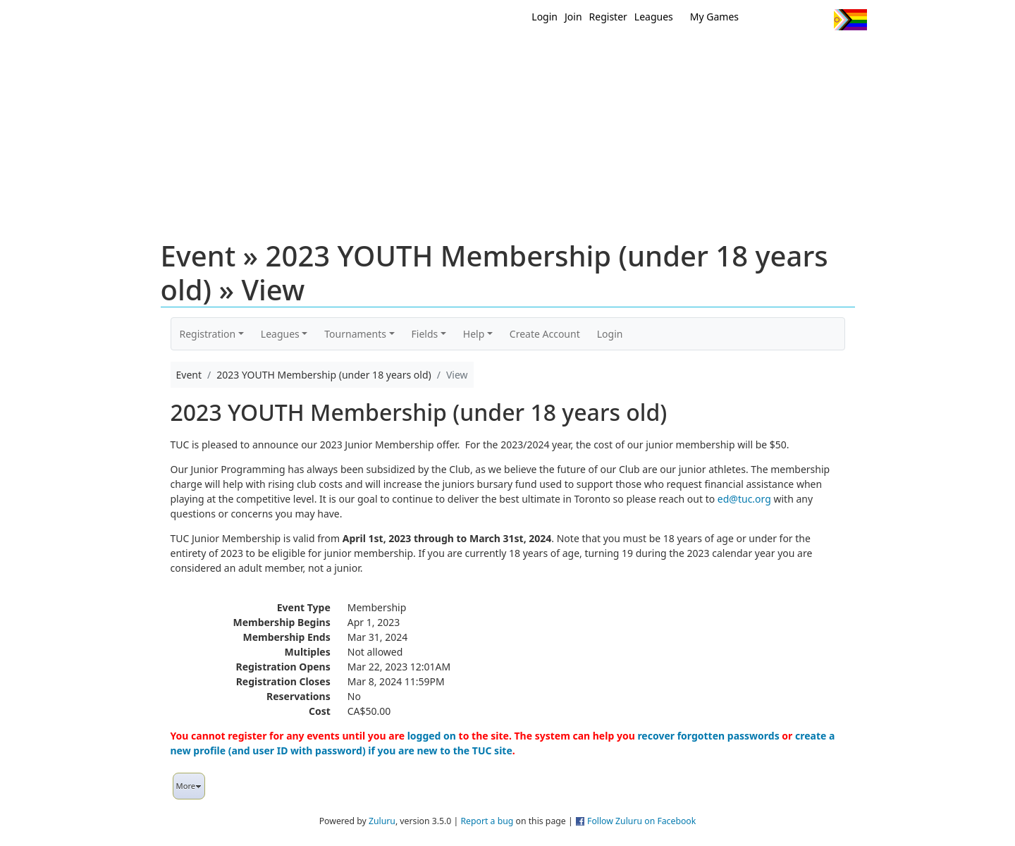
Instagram (817, 19)
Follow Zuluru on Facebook (641, 821)
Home (416, 55)
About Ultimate (735, 55)
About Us (828, 55)
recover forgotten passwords (708, 735)
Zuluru (382, 821)
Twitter (765, 19)
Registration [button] (208, 334)
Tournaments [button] (355, 334)
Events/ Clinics (628, 55)
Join (573, 16)
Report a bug (486, 821)
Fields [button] (425, 334)
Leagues (653, 16)
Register (608, 16)
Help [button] (474, 334)
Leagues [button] (280, 334)
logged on (431, 735)
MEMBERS (537, 55)
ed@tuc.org (744, 498)
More (189, 785)
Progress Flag (850, 19)
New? (473, 55)
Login (544, 16)
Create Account (545, 334)
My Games (714, 16)
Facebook (791, 19)
